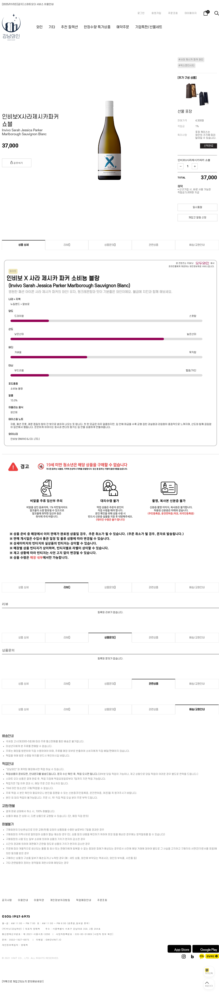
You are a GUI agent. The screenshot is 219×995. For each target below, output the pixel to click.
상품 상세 (23, 244)
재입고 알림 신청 (197, 217)
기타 (52, 27)
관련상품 (153, 244)
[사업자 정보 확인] (103, 934)
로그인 (141, 13)
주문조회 (173, 13)
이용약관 (39, 900)
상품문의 (110, 244)
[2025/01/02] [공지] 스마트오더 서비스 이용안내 (28, 4)
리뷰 (67, 244)
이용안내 (23, 900)
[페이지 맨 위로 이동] (209, 984)
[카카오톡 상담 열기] (209, 971)
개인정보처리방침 (60, 900)
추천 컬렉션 (69, 27)
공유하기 (16, 162)
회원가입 (156, 13)
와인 (39, 27)
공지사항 (7, 900)
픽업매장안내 (83, 900)
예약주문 (122, 27)
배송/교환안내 (197, 244)
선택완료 (208, 145)
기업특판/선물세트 (148, 27)
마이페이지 (191, 13)
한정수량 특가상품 (97, 27)
